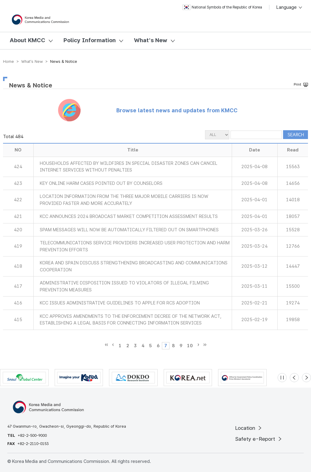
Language (289, 7)
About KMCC (27, 40)
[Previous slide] (294, 377)
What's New (150, 40)
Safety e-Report (259, 439)
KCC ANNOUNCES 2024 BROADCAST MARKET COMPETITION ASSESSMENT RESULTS (129, 216)
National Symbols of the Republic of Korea (222, 7)
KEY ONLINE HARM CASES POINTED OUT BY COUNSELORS (101, 183)
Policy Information (89, 40)
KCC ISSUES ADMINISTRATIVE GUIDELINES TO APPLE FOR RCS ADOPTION (120, 303)
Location (249, 428)
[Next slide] (306, 377)
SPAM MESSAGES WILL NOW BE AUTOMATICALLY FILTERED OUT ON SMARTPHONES (129, 230)
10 (190, 345)
